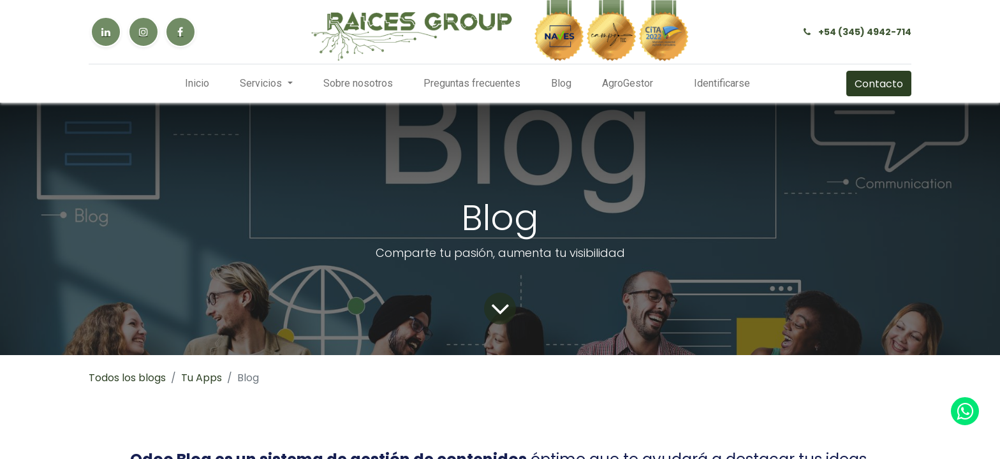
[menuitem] (197, 83)
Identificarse (722, 83)
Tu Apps (201, 377)
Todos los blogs (127, 377)
